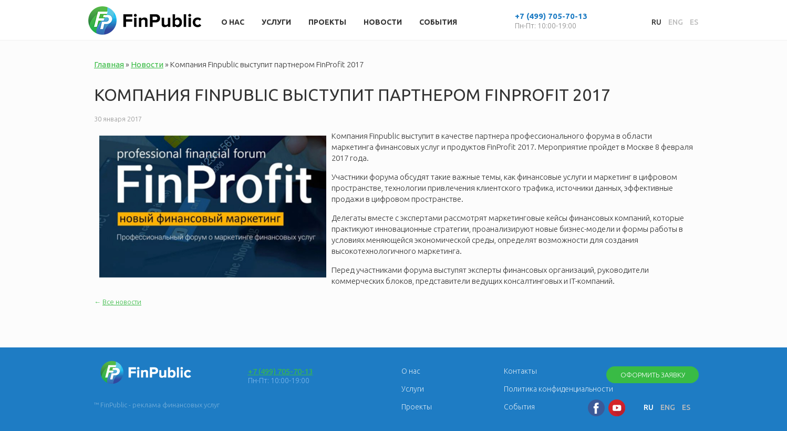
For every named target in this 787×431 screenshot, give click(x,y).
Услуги (276, 22)
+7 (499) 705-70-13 (280, 371)
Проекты (327, 22)
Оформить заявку (652, 374)
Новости (383, 22)
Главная (109, 64)
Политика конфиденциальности (558, 389)
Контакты (520, 371)
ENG (675, 22)
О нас (232, 22)
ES (694, 22)
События (438, 22)
